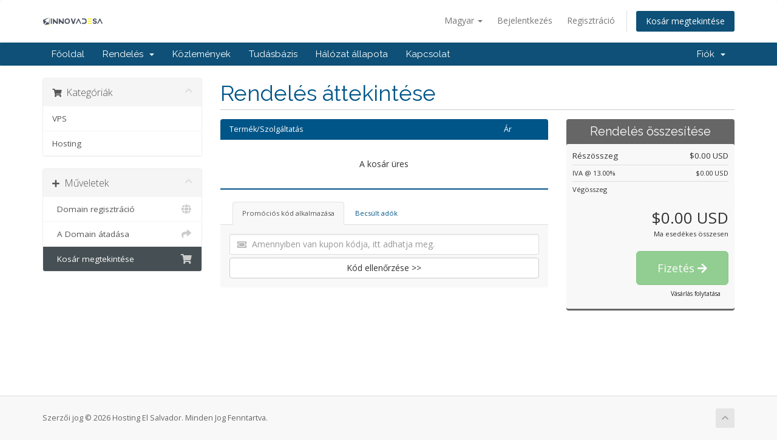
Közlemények (201, 54)
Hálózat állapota (352, 54)
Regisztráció (591, 20)
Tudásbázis (273, 54)
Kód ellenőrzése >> (384, 267)
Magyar (463, 20)
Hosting (66, 143)
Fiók (711, 54)
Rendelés (128, 54)
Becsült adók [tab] (376, 213)
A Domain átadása (122, 234)
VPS (59, 118)
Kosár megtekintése (685, 21)
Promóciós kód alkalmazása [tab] (288, 213)
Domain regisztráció (122, 209)
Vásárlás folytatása (696, 293)
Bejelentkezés (524, 20)
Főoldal (68, 54)
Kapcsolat (428, 54)
